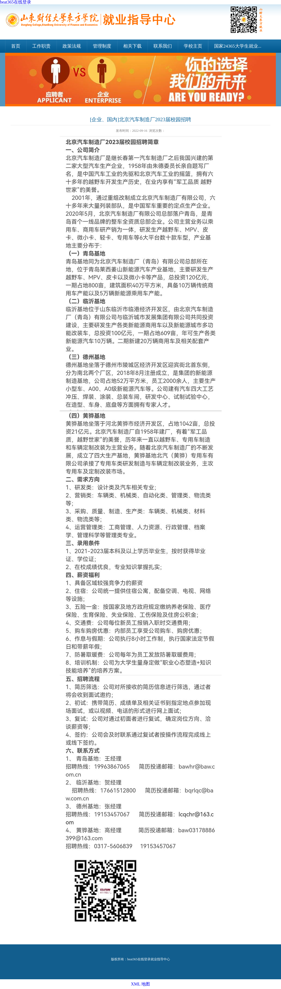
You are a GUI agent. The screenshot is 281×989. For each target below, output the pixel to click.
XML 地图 (140, 984)
